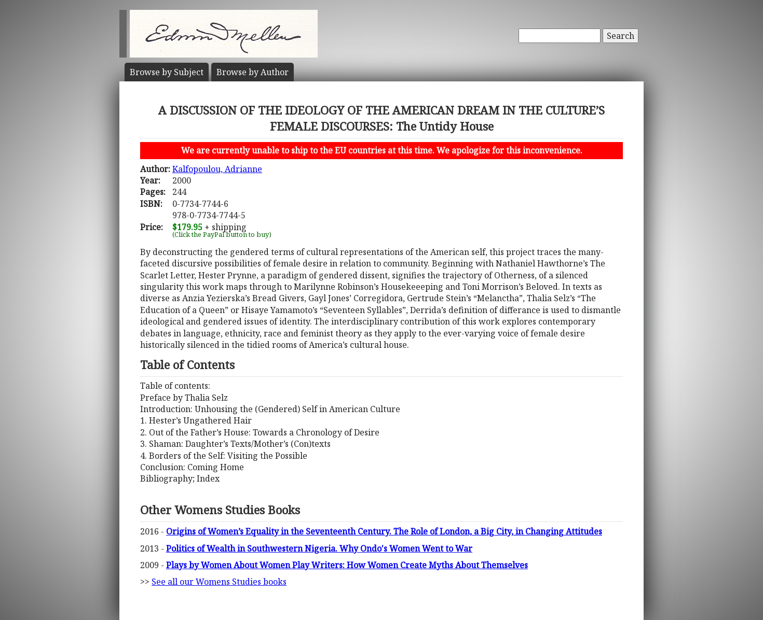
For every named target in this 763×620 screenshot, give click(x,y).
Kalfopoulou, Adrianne (217, 169)
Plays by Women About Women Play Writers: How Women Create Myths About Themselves (347, 565)
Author (252, 72)
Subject (166, 72)
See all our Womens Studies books (219, 581)
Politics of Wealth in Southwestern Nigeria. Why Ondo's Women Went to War (319, 548)
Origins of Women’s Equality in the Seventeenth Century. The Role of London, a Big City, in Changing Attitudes (384, 531)
